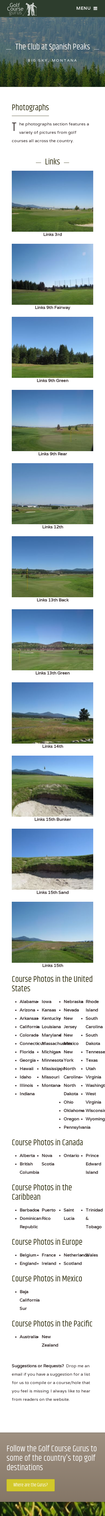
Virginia (93, 1077)
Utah (91, 1068)
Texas (92, 1060)
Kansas (49, 1010)
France (49, 1255)
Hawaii (26, 1068)
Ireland (49, 1263)
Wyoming (95, 1119)
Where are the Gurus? (30, 1485)
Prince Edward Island (93, 1164)
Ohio (68, 1102)
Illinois (26, 1085)
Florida (27, 1052)
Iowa (46, 1001)
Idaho (25, 1077)
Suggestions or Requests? (38, 1366)
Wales (92, 1255)
